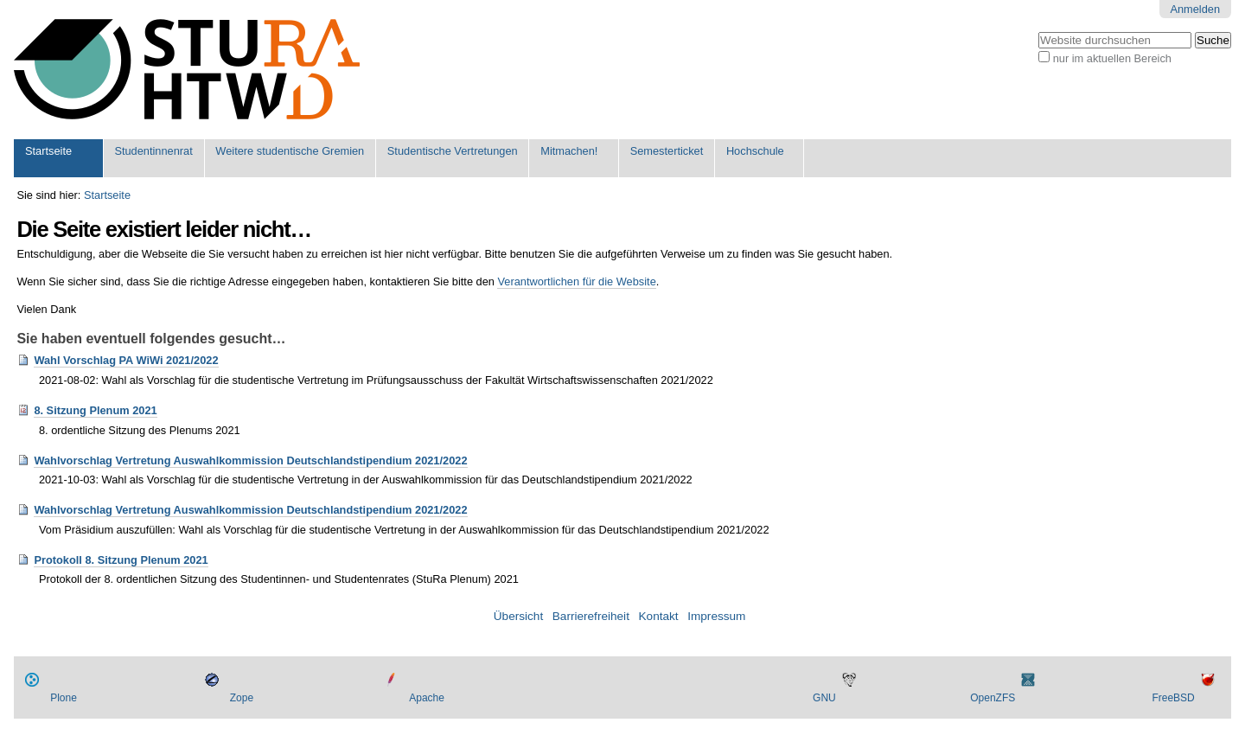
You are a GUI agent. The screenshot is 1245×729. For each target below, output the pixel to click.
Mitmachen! (568, 150)
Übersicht (518, 616)
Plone (63, 698)
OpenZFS (992, 698)
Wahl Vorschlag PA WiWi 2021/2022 (126, 360)
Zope (241, 698)
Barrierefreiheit (590, 616)
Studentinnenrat (153, 150)
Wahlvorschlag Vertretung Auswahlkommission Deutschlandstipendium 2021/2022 (250, 460)
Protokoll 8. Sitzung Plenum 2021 (121, 559)
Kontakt (659, 616)
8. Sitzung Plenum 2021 (95, 410)
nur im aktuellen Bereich (1112, 58)
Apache (426, 698)
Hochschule (755, 150)
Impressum (716, 616)
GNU (824, 698)
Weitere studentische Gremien (289, 150)
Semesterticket (667, 150)
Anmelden (1195, 9)
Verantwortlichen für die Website (576, 281)
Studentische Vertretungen (452, 150)
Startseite (48, 150)
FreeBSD (1173, 698)
